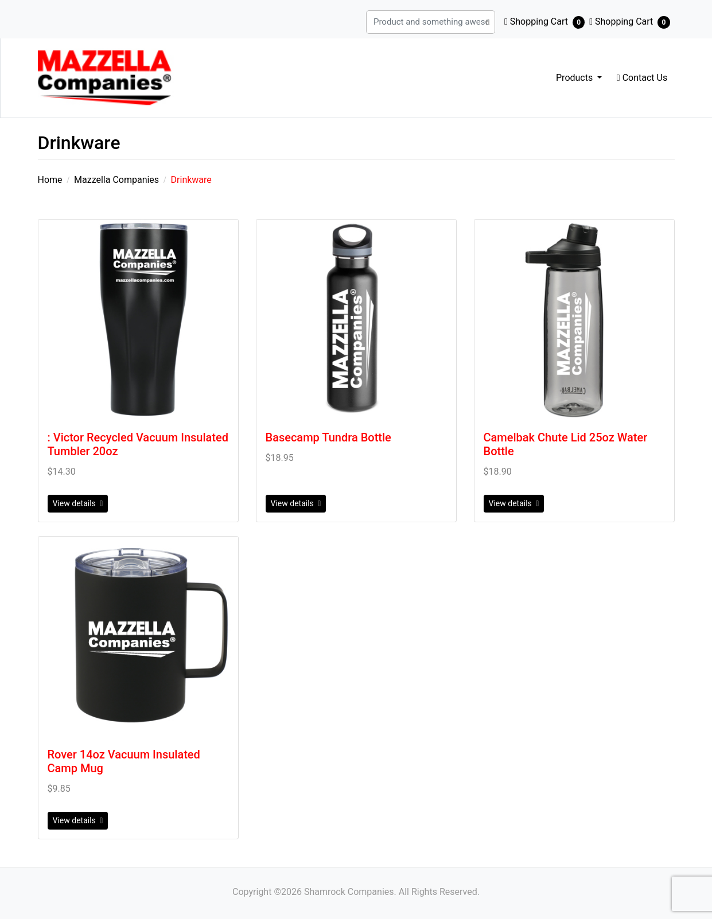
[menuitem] (578, 78)
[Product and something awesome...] (515, 22)
